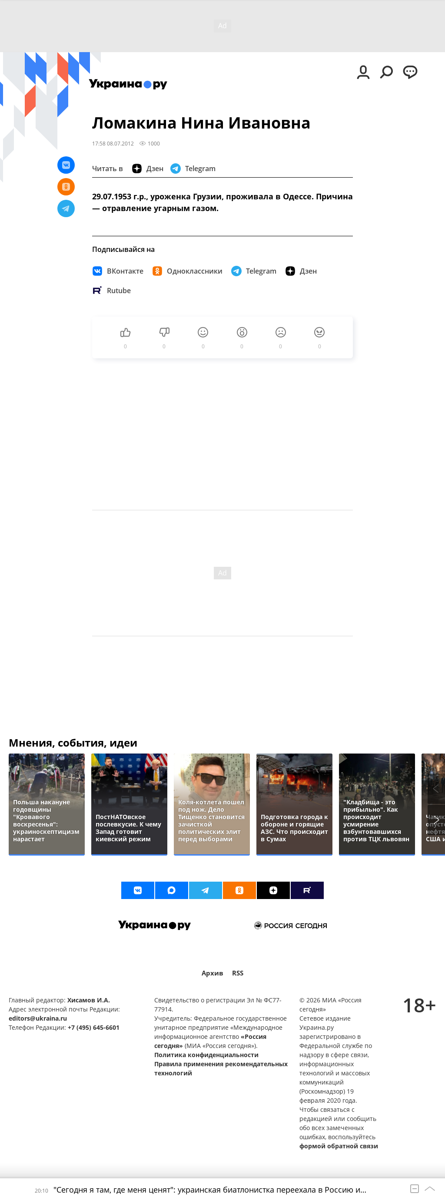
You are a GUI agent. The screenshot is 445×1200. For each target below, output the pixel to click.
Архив (212, 973)
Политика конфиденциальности (206, 1055)
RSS (237, 973)
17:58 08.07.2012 (113, 143)
